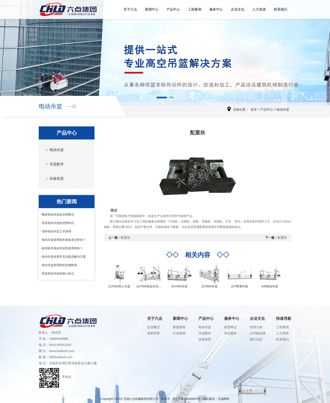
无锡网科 (224, 398)
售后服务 (230, 333)
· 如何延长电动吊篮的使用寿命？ (61, 248)
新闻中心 (151, 9)
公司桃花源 (258, 333)
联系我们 (280, 9)
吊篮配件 (54, 164)
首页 (253, 109)
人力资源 (259, 9)
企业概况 (153, 327)
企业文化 (237, 9)
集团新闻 (179, 327)
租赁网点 (230, 327)
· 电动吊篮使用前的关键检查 (58, 265)
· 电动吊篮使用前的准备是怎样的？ (63, 239)
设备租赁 (54, 178)
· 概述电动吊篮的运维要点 (57, 214)
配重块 (125, 237)
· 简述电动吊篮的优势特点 (57, 223)
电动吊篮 (283, 109)
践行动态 (256, 339)
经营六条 (256, 327)
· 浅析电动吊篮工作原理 (55, 231)
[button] (162, 97)
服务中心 (216, 9)
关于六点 (130, 9)
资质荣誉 (153, 333)
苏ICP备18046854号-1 (187, 398)
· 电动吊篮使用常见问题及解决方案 (63, 256)
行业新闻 (179, 333)
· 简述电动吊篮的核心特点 (57, 273)
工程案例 (194, 9)
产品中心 (173, 9)
